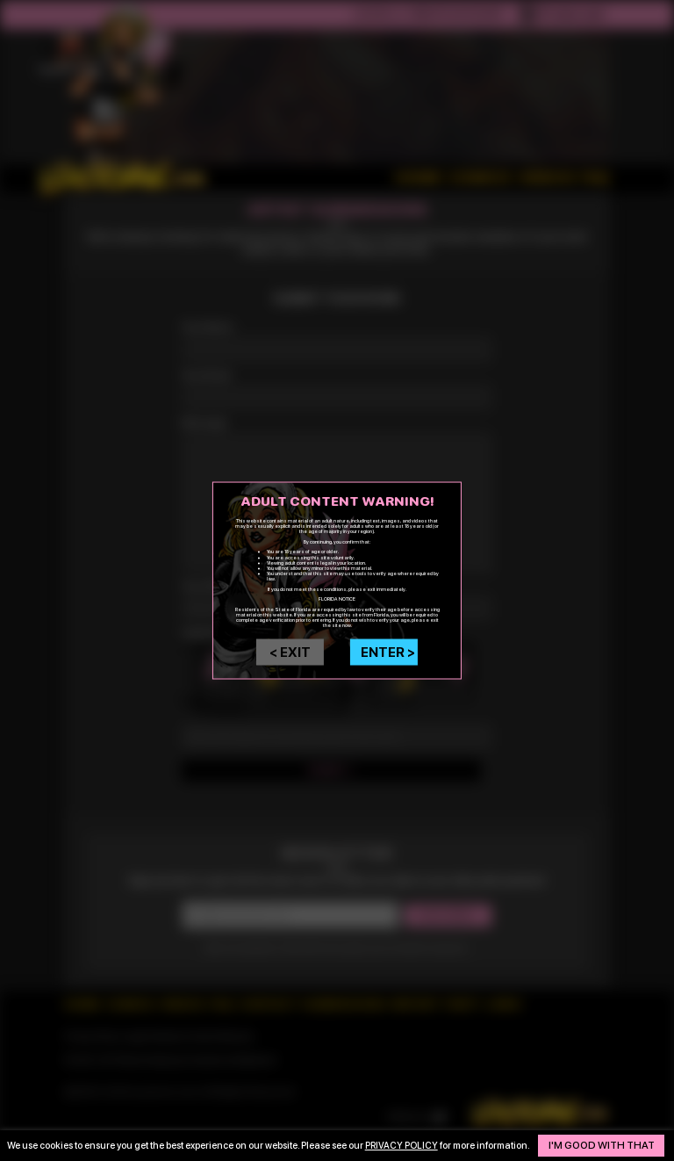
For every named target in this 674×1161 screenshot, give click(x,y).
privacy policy (401, 1139)
